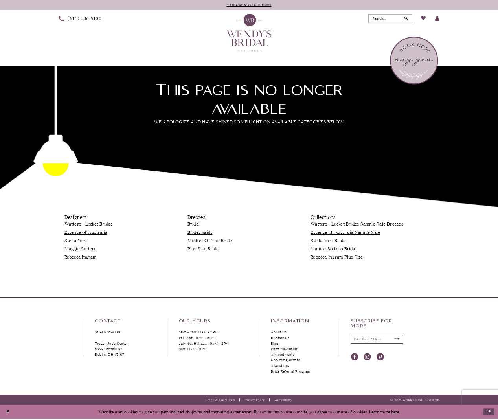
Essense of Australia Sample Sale (345, 232)
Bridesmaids (199, 232)
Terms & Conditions (220, 400)
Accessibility (283, 400)
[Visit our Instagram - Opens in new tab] (367, 358)
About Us (279, 332)
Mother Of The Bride (209, 240)
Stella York (75, 240)
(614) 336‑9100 (107, 332)
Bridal (193, 224)
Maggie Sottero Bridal (334, 249)
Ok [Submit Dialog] (487, 412)
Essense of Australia (85, 232)
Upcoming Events (285, 360)
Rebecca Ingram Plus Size (337, 257)
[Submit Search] (405, 19)
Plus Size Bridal (203, 249)
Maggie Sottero (80, 249)
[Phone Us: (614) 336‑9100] (80, 19)
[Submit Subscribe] (396, 339)
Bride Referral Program (290, 371)
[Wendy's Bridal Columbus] (249, 32)
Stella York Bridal (329, 240)
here (395, 412)
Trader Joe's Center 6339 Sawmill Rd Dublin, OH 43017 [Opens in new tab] (111, 349)
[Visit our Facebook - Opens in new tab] (355, 358)
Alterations (280, 366)
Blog (274, 343)
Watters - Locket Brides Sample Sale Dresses (357, 224)
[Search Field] (390, 19)
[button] (437, 19)
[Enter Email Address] (377, 340)
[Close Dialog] (8, 412)
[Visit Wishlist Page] (423, 19)
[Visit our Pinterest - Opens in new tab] (380, 358)
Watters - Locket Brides (88, 224)
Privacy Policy (254, 400)
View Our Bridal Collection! (249, 4)
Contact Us (280, 338)
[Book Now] (415, 61)
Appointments (282, 354)
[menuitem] (80, 19)
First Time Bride (284, 349)
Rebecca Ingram (80, 257)
